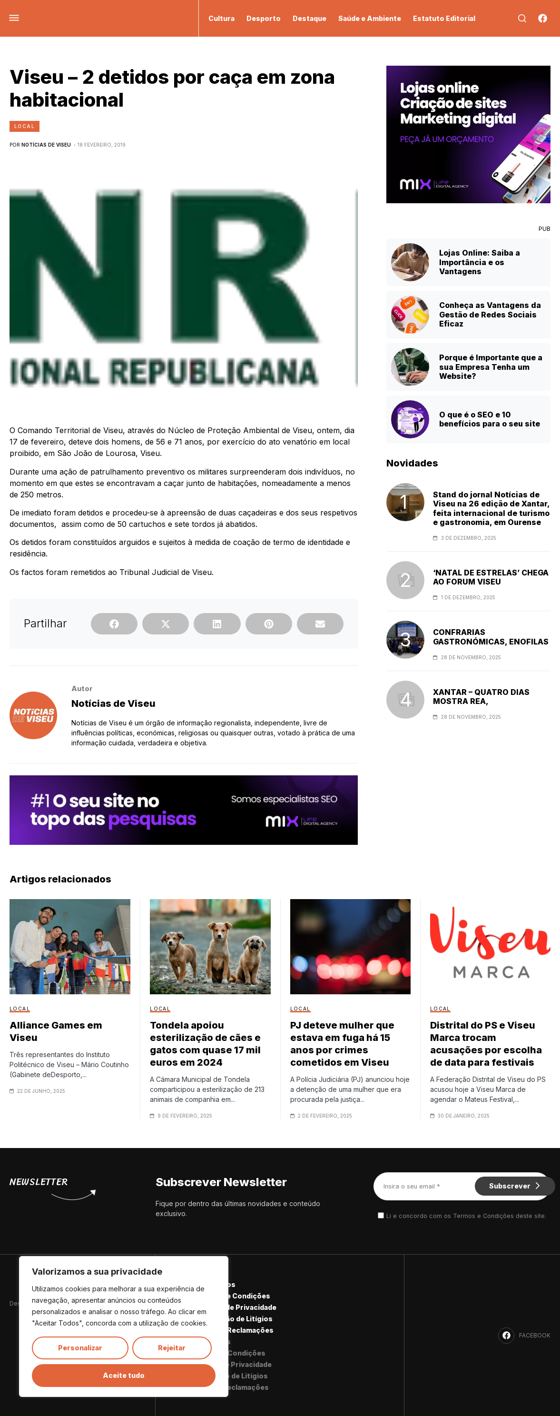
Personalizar (80, 1348)
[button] (114, 623)
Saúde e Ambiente (369, 18)
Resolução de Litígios (235, 1319)
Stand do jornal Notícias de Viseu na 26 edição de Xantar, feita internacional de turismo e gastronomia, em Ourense (491, 508)
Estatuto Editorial (444, 18)
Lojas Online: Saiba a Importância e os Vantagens (479, 262)
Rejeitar (172, 1348)
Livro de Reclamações (235, 1330)
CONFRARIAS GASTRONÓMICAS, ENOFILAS (491, 637)
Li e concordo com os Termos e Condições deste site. (466, 1215)
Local (24, 126)
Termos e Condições (233, 1296)
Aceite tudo (124, 1375)
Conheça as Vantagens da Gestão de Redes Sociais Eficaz (490, 314)
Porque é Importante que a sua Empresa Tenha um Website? (490, 366)
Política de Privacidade (236, 1307)
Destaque (309, 18)
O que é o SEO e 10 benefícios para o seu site (489, 419)
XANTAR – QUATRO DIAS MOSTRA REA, (481, 697)
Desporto (263, 18)
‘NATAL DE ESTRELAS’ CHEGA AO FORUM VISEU (491, 577)
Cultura (221, 18)
